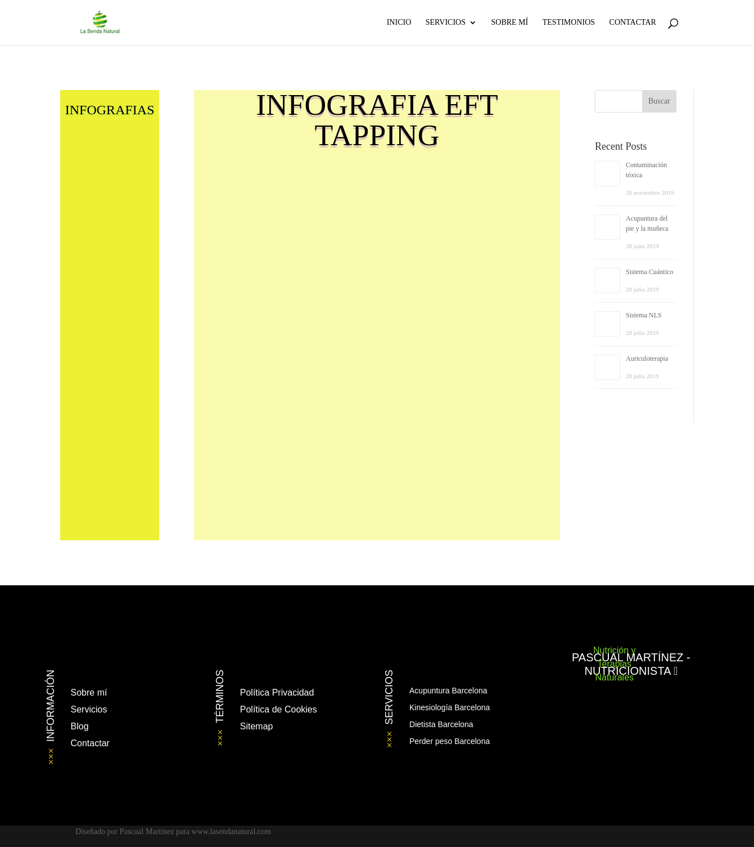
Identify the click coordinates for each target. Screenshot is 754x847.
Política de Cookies (278, 709)
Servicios (446, 22)
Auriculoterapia (647, 358)
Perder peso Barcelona (449, 741)
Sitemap (256, 726)
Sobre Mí (509, 22)
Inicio (399, 22)
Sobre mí (89, 692)
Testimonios (569, 22)
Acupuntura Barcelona (448, 690)
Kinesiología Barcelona (449, 707)
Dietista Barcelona (441, 724)
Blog (80, 726)
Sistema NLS (644, 315)
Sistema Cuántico (649, 272)
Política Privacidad (277, 692)
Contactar (632, 22)
